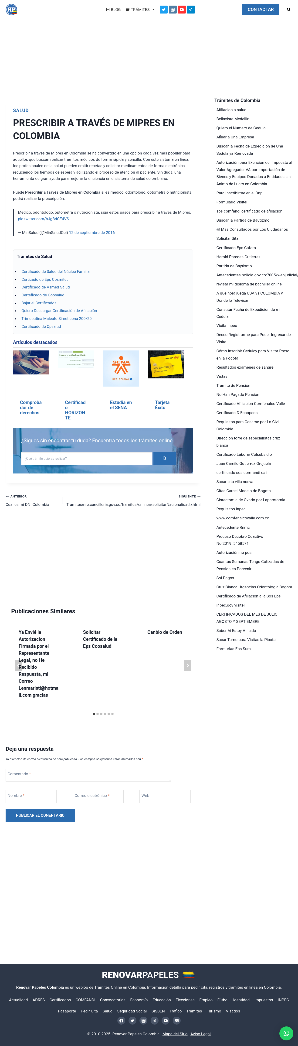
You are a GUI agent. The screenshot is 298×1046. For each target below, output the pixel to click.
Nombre (16, 795)
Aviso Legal (200, 1034)
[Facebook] (121, 1021)
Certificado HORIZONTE (75, 410)
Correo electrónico (92, 795)
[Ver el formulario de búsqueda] (288, 9)
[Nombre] (32, 796)
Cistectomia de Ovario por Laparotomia (251, 499)
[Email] (177, 1021)
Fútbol (223, 1000)
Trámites (194, 1011)
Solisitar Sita (228, 238)
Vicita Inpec (227, 325)
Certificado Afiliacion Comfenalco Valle (251, 403)
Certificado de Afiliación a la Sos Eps (249, 596)
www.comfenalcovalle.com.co (243, 518)
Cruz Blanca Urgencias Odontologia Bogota (254, 587)
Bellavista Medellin (233, 119)
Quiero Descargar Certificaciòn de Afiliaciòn (59, 310)
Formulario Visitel (232, 202)
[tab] (94, 714)
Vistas (222, 376)
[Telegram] (191, 10)
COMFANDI (85, 1000)
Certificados (60, 1000)
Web (145, 795)
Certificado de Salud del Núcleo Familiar (56, 271)
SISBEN (158, 1011)
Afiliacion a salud (232, 109)
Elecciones (185, 1000)
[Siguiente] (187, 665)
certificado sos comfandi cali (242, 472)
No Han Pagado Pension (238, 394)
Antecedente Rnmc (233, 527)
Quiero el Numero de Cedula (241, 128)
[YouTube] (182, 10)
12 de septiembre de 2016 (92, 232)
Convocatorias (112, 1000)
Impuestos (263, 1000)
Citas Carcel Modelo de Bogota (244, 490)
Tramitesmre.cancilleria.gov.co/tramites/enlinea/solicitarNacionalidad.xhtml (133, 500)
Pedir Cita (89, 1011)
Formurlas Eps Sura (234, 648)
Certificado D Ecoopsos (237, 412)
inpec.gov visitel (231, 605)
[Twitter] (164, 10)
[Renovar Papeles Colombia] (11, 9)
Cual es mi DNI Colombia (32, 500)
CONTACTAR (261, 9)
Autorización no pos (234, 552)
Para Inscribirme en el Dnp (240, 193)
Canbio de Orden (164, 632)
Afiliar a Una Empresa (235, 137)
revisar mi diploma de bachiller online (249, 284)
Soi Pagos (225, 578)
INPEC (283, 1000)
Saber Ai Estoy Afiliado (236, 630)
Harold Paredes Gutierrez (239, 256)
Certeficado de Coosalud (42, 295)
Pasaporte (67, 1011)
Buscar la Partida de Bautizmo (243, 220)
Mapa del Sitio (175, 1034)
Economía (139, 1000)
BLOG (116, 9)
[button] (286, 1033)
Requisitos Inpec (231, 509)
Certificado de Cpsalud (41, 326)
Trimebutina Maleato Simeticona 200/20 (56, 318)
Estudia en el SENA (121, 405)
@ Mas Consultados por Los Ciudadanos (252, 229)
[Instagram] (173, 10)
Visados (233, 1011)
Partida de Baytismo (234, 266)
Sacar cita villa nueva (235, 481)
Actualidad (18, 1000)
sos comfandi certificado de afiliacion (249, 211)
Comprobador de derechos (31, 407)
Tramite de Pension (234, 385)
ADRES (39, 1000)
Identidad (241, 1000)
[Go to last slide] (18, 665)
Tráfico (175, 1011)
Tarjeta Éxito (162, 405)
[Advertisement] (149, 59)
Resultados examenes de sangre (245, 367)
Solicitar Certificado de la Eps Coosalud (100, 639)
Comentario (19, 774)
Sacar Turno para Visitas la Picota (246, 639)
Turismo (214, 1011)
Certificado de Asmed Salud (45, 287)
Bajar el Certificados (39, 303)
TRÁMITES (143, 9)
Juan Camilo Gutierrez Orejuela (244, 463)
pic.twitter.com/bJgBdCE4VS (43, 218)
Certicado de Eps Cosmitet (44, 279)
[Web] (165, 796)
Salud (21, 110)
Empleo (206, 1000)
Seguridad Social (132, 1011)
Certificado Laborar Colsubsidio (244, 454)
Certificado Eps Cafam (236, 247)
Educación (161, 1000)
